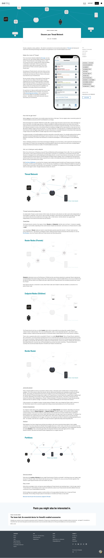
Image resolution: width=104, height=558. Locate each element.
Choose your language (77, 550)
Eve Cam (91, 62)
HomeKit (84, 56)
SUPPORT (90, 3)
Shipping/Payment (56, 541)
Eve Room (85, 79)
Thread (69, 48)
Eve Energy (26, 233)
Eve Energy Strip (87, 69)
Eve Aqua (85, 62)
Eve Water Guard (87, 84)
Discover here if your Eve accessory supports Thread (36, 496)
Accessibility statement (18, 544)
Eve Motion (85, 75)
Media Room (36, 539)
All (83, 47)
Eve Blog (74, 537)
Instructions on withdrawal (58, 539)
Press (14, 537)
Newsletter (74, 541)
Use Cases (85, 51)
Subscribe (86, 97)
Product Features (87, 49)
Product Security (17, 542)
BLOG (84, 3)
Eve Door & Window (30, 162)
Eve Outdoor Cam (87, 77)
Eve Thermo (92, 79)
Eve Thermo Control (88, 81)
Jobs (14, 539)
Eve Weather (86, 86)
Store (96, 3)
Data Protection (16, 541)
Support (74, 539)
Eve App (84, 53)
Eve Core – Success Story (38, 535)
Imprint (14, 546)
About (14, 535)
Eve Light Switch (87, 73)
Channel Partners (36, 537)
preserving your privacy (32, 93)
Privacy (84, 54)
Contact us (74, 535)
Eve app (43, 58)
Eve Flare (85, 71)
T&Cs (54, 537)
